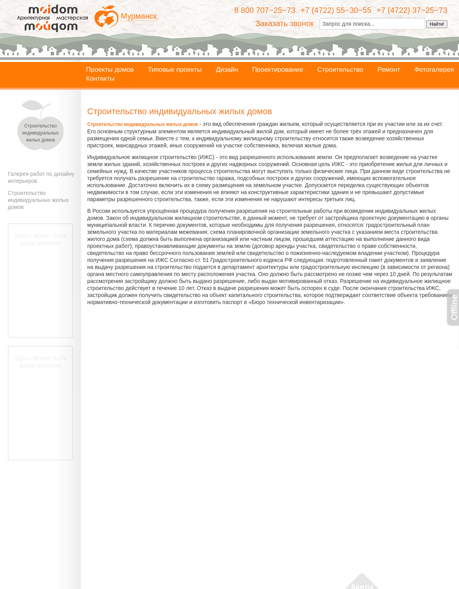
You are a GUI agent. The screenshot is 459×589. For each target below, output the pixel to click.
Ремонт (389, 69)
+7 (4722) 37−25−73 (411, 10)
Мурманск (139, 16)
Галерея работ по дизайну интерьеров (41, 177)
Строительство (340, 69)
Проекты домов (110, 69)
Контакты (100, 78)
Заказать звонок (284, 23)
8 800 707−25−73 (264, 10)
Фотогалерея (434, 69)
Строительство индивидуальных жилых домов (38, 200)
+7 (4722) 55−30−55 (336, 10)
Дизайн (227, 69)
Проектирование (277, 69)
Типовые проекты (175, 69)
